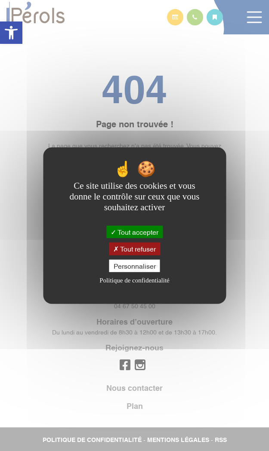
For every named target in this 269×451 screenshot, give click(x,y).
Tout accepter (134, 231)
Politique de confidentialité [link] (134, 280)
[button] (11, 32)
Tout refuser (134, 248)
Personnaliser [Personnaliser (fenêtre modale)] (135, 265)
